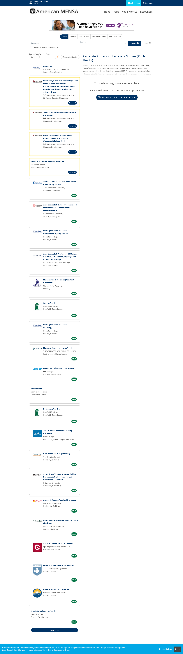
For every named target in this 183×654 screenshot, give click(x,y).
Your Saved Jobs (115, 36)
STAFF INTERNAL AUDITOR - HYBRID (58, 543)
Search (64, 36)
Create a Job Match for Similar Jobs (117, 97)
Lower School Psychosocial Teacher (58, 565)
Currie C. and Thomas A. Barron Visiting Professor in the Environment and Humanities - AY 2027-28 (59, 477)
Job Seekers (134, 2)
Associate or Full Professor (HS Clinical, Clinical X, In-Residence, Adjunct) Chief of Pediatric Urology (60, 257)
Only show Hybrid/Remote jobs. (45, 47)
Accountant (48, 66)
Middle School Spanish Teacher (44, 611)
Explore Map (84, 36)
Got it (177, 649)
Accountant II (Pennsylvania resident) (59, 368)
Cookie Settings (165, 649)
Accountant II (36, 388)
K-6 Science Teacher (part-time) (56, 454)
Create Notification (70, 57)
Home (107, 12)
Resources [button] (146, 12)
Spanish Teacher (50, 303)
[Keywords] (54, 43)
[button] (147, 43)
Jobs (116, 12)
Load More (54, 630)
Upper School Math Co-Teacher (56, 589)
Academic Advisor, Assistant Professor (59, 500)
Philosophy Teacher (51, 409)
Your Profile (129, 12)
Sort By (33, 57)
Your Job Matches (99, 36)
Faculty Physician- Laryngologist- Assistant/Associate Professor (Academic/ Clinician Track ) (57, 138)
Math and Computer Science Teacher (58, 348)
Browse (73, 36)
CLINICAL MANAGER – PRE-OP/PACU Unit (48, 161)
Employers (148, 2)
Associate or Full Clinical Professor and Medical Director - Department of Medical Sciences (60, 208)
